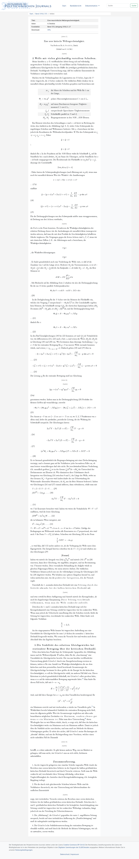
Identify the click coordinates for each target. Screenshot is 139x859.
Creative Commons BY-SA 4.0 (74, 845)
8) (85, 718)
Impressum (75, 854)
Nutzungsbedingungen (23, 850)
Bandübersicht (75, 5)
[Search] (118, 5)
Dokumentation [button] (91, 5)
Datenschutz (64, 854)
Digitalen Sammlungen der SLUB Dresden (73, 847)
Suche (134, 5)
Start (64, 5)
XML (49, 30)
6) (82, 679)
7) (92, 706)
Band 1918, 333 (41, 14)
